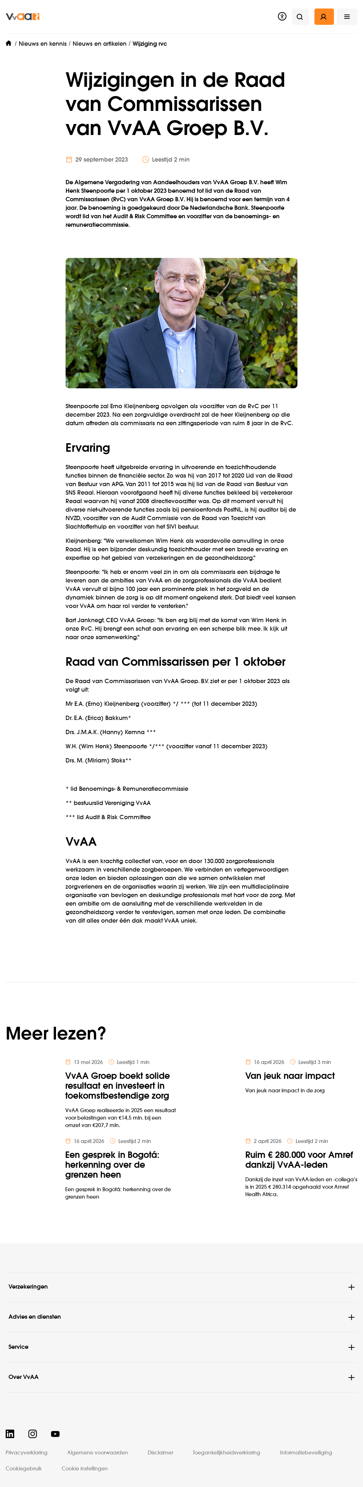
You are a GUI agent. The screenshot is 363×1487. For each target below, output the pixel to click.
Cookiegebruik (24, 1468)
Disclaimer (160, 1453)
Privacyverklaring (27, 1453)
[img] (22, 16)
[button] (347, 17)
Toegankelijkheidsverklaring (226, 1453)
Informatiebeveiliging (306, 1453)
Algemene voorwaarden (97, 1453)
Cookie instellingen (85, 1468)
